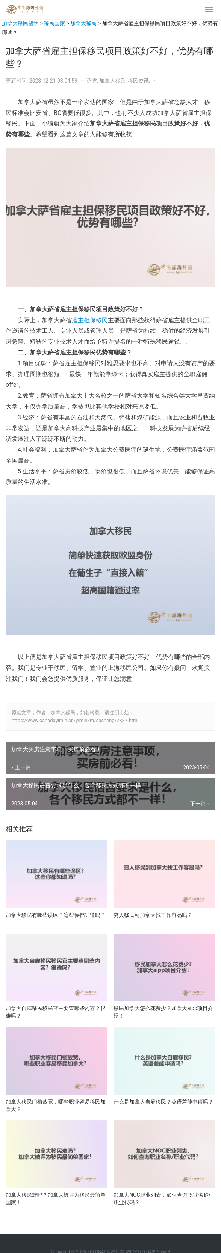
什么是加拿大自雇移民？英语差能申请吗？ (163, 1102)
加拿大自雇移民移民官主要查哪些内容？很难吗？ (56, 1012)
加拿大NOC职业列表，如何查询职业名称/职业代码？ (162, 1198)
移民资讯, (139, 81)
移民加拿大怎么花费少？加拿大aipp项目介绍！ (163, 1012)
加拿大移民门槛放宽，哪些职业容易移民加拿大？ (56, 1105)
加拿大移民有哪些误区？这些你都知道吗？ (56, 915)
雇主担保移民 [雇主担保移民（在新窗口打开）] (90, 320)
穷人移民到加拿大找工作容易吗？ (153, 915)
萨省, (92, 81)
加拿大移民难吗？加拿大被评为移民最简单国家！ (56, 1198)
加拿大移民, (113, 81)
